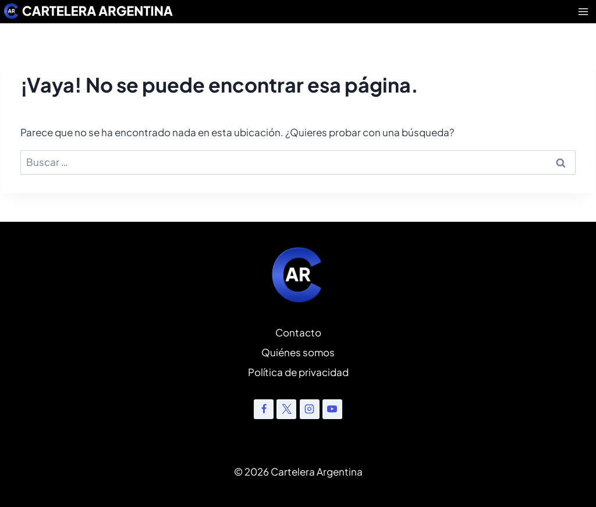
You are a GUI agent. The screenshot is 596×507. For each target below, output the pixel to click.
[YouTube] (332, 409)
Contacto (298, 332)
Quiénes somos (298, 352)
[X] (286, 409)
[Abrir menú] (583, 11)
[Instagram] (310, 409)
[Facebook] (264, 409)
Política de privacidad (298, 372)
